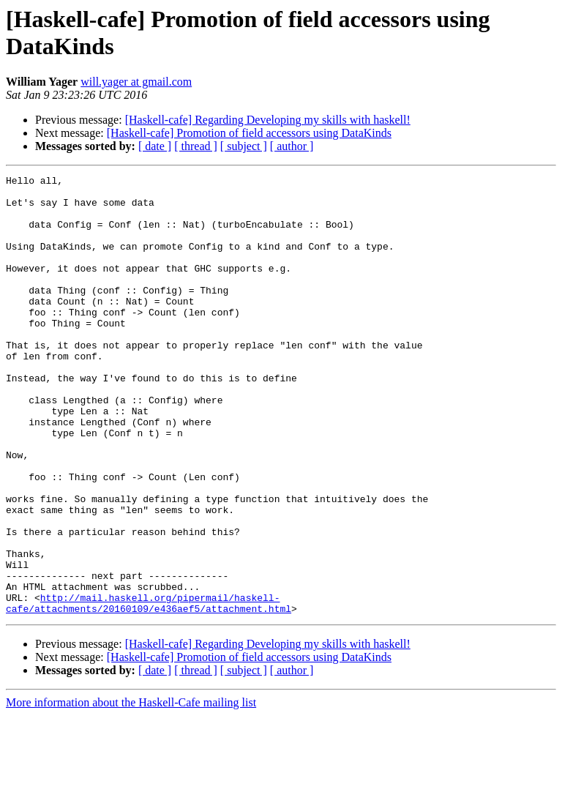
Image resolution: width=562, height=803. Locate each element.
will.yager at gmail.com (136, 81)
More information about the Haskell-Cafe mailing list (131, 790)
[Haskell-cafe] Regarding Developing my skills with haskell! (268, 119)
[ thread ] (195, 146)
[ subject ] (243, 146)
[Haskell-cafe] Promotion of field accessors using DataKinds (249, 133)
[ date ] (154, 146)
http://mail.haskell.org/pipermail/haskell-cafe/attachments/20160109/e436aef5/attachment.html (148, 689)
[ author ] (292, 146)
